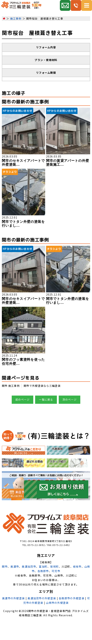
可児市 (56, 571)
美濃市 (14, 566)
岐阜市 (77, 566)
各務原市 (43, 571)
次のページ (69, 399)
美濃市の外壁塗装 (13, 598)
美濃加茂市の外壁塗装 (42, 598)
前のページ (22, 399)
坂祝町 (54, 566)
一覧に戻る (46, 399)
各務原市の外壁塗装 (71, 598)
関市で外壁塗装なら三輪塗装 (42, 386)
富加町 (43, 566)
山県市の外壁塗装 (57, 603)
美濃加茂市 (29, 566)
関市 (5, 566)
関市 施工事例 (11, 386)
